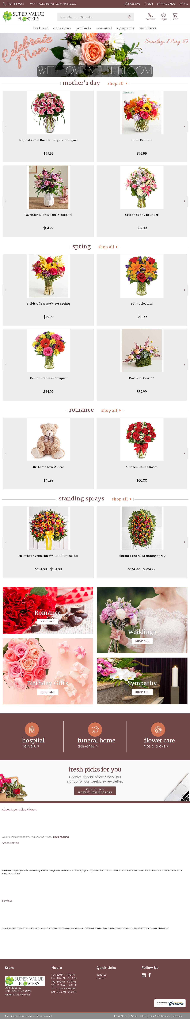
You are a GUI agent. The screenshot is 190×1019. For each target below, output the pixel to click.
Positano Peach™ (141, 378)
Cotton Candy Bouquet (141, 215)
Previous (5, 126)
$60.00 (141, 480)
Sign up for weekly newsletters (95, 791)
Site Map (177, 1016)
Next (185, 126)
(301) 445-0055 (16, 3)
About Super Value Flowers (19, 809)
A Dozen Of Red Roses (142, 467)
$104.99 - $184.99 (48, 569)
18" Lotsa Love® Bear (48, 467)
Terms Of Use (120, 1016)
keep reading (61, 836)
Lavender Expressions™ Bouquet (48, 215)
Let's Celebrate (142, 303)
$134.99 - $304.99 (141, 569)
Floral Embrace (142, 140)
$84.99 (48, 228)
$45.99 (48, 480)
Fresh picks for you (95, 775)
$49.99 (142, 317)
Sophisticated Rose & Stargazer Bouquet (48, 140)
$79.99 (142, 153)
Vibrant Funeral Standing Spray (141, 556)
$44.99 (48, 391)
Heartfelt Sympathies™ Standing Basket (48, 556)
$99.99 (48, 153)
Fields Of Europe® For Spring (48, 303)
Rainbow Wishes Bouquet (48, 378)
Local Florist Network (159, 1016)
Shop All (116, 83)
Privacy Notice (138, 1016)
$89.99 (142, 228)
